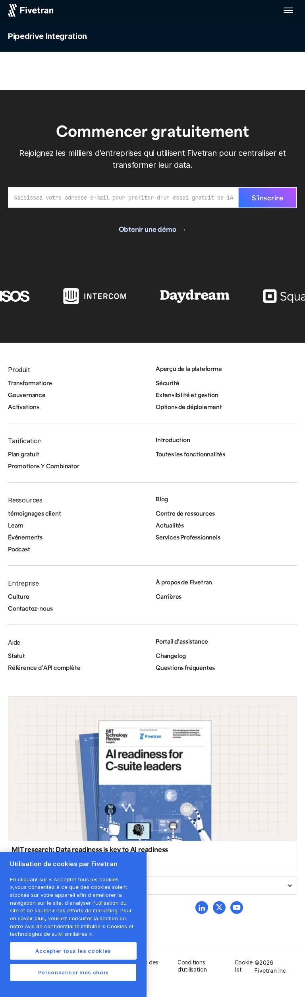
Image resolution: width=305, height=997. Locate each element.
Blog (162, 498)
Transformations (30, 382)
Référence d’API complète (44, 667)
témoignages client (34, 513)
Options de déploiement (189, 406)
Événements (25, 537)
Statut (16, 655)
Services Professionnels (188, 537)
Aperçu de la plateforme (189, 368)
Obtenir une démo (147, 229)
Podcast (19, 549)
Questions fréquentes (185, 667)
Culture (18, 596)
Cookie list (244, 966)
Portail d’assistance (182, 641)
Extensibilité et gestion (187, 394)
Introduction (173, 439)
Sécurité (167, 382)
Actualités (170, 525)
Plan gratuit (23, 454)
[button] (288, 10)
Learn (15, 525)
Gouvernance (27, 394)
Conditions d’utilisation (192, 966)
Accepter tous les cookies (73, 951)
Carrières (168, 596)
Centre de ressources (185, 513)
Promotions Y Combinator (43, 465)
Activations (23, 406)
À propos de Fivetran (184, 582)
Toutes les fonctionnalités (190, 454)
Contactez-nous (30, 608)
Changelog (171, 655)
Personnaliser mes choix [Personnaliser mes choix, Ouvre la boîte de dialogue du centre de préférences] (73, 972)
